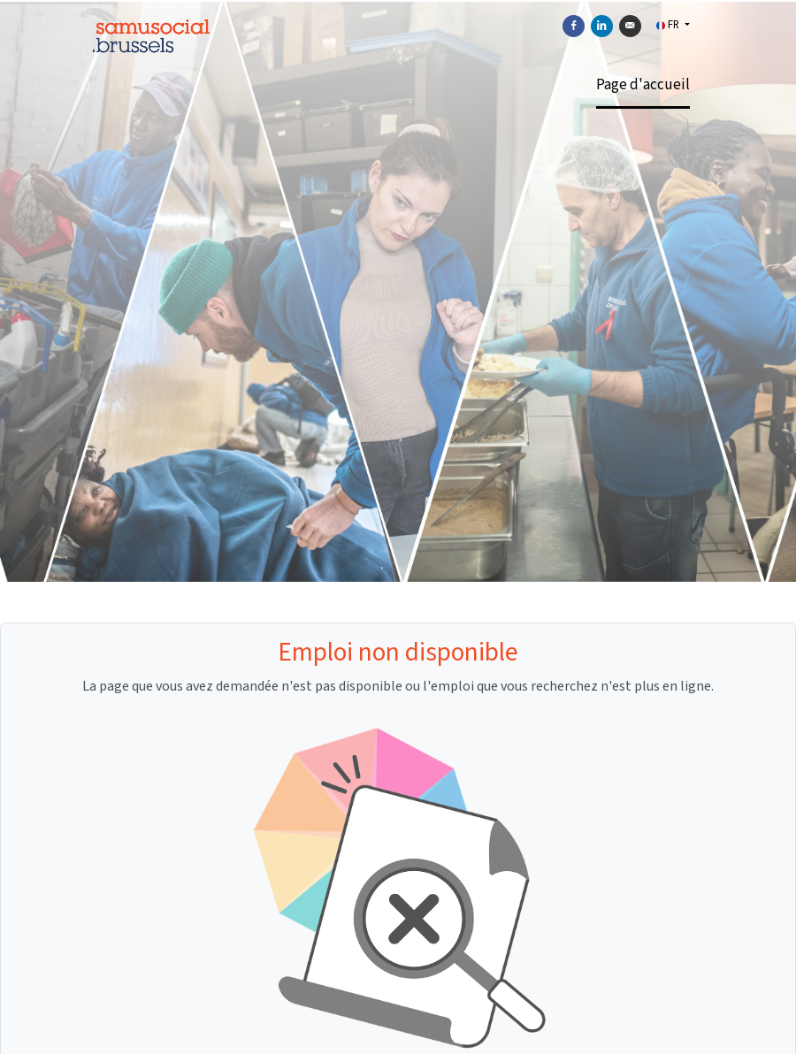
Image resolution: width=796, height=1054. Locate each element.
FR (669, 25)
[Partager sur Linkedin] (602, 26)
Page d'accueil (643, 84)
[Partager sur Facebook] (574, 26)
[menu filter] (398, 1)
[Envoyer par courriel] (630, 26)
